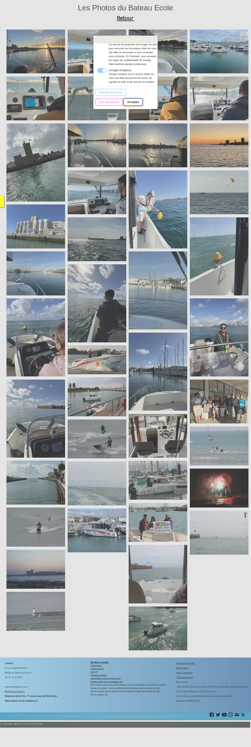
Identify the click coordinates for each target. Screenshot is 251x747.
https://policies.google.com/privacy (127, 64)
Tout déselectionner (111, 92)
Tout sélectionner (109, 102)
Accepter (133, 102)
